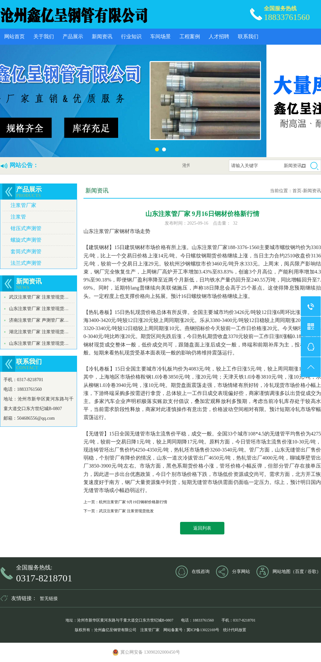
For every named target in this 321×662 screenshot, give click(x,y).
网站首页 (14, 36)
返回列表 (202, 528)
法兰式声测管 (26, 263)
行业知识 (131, 36)
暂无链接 (49, 598)
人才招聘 (219, 36)
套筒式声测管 (26, 251)
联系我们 (248, 36)
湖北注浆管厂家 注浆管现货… (39, 331)
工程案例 (189, 36)
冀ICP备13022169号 (203, 630)
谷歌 (312, 571)
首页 (296, 190)
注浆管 (18, 216)
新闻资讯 (102, 36)
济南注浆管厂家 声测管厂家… (39, 320)
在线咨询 (201, 571)
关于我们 (43, 36)
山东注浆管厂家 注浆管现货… (39, 308)
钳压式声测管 (26, 228)
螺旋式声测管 (26, 240)
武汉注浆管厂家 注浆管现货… (39, 297)
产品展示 (73, 36)
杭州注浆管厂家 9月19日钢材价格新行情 (133, 502)
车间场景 (160, 36)
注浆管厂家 (23, 205)
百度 (299, 571)
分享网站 (241, 571)
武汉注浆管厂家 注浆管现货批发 (126, 511)
